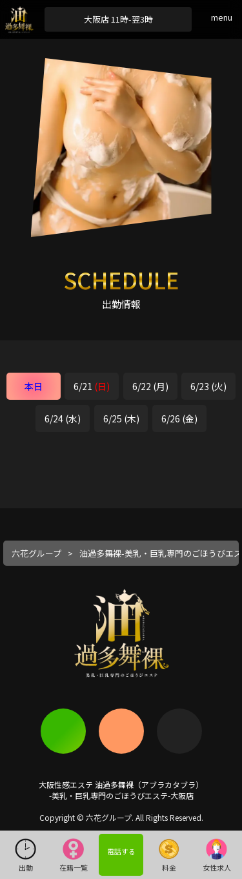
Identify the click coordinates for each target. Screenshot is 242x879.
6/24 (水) (63, 418)
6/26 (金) (179, 418)
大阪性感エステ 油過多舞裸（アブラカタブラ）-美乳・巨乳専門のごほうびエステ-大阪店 (121, 790)
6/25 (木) (121, 418)
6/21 (92, 386)
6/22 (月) (150, 386)
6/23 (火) (208, 386)
